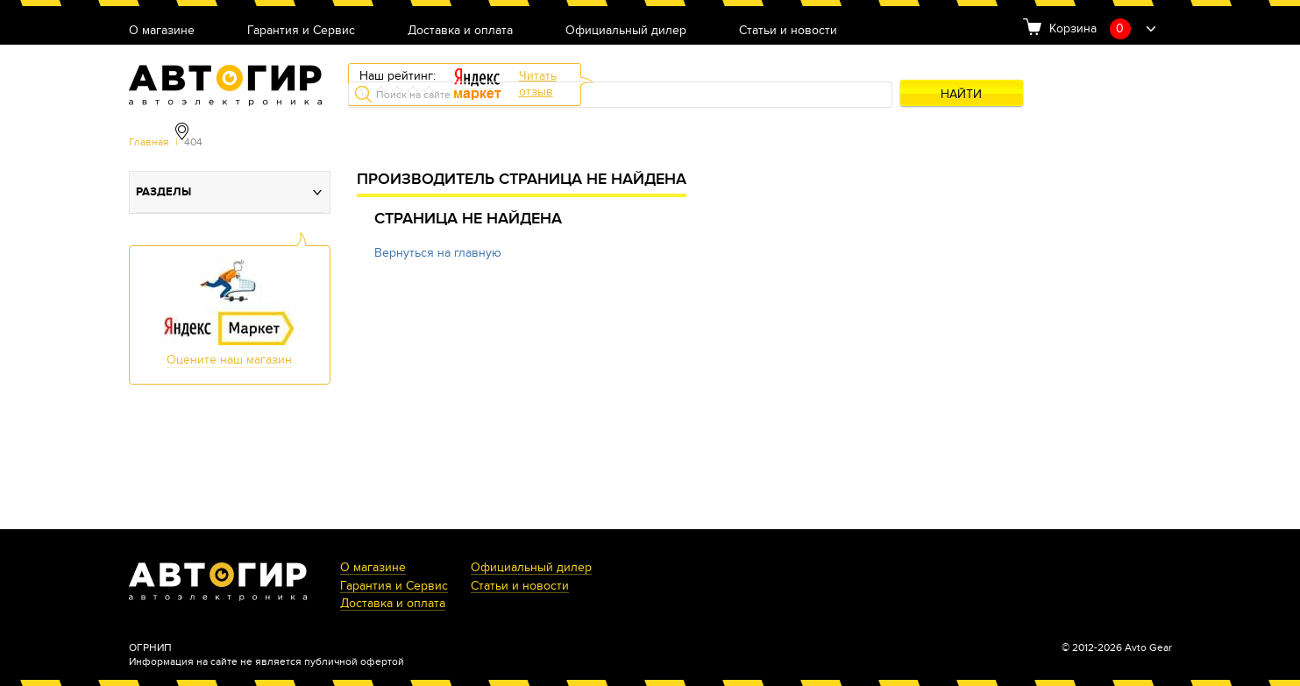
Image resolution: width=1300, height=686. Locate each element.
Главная (149, 142)
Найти (961, 94)
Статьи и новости (788, 31)
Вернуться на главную (437, 252)
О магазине (162, 31)
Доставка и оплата (460, 31)
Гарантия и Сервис (301, 31)
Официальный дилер (625, 31)
